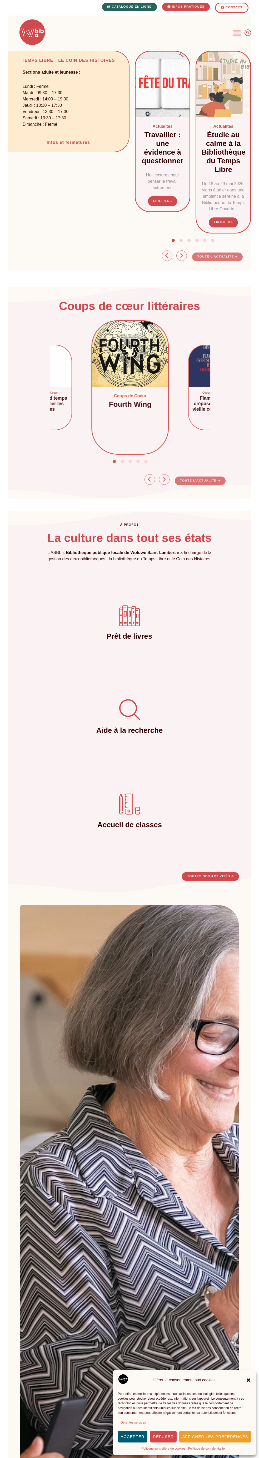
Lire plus (162, 201)
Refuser (163, 1436)
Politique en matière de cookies (164, 1448)
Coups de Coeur (137, 396)
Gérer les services (133, 1422)
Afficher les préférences (215, 1436)
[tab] (34, 60)
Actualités (163, 126)
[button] (248, 1380)
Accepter (133, 1436)
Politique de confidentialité (206, 1448)
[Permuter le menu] (237, 33)
